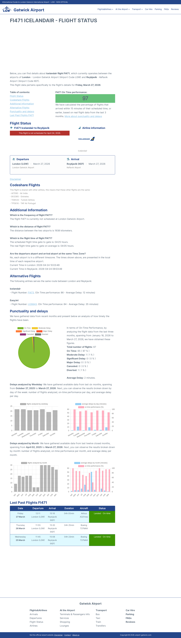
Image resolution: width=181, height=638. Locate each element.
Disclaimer (58, 635)
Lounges (64, 625)
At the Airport (67, 610)
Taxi (98, 618)
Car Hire (148, 9)
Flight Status (16, 96)
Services (64, 618)
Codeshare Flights (19, 99)
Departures (36, 618)
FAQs (166, 9)
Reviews (175, 9)
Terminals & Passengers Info (75, 614)
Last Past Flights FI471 (22, 115)
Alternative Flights (19, 107)
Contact (67, 635)
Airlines (33, 625)
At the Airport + (123, 9)
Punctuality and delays (22, 111)
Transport (101, 610)
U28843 (32, 304)
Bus (98, 614)
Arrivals (34, 614)
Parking (158, 9)
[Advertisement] (90, 49)
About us (75, 635)
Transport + (137, 9)
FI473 (31, 292)
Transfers (101, 625)
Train (98, 621)
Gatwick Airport (29, 10)
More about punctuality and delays (83, 116)
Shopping (65, 621)
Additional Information (22, 103)
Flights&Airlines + (105, 9)
